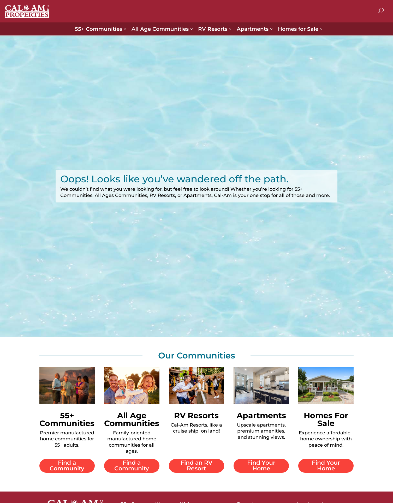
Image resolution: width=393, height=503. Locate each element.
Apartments (253, 29)
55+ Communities (98, 29)
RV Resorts (212, 29)
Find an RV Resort (196, 465)
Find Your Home (261, 465)
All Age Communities (160, 29)
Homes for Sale (298, 29)
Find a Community (67, 465)
